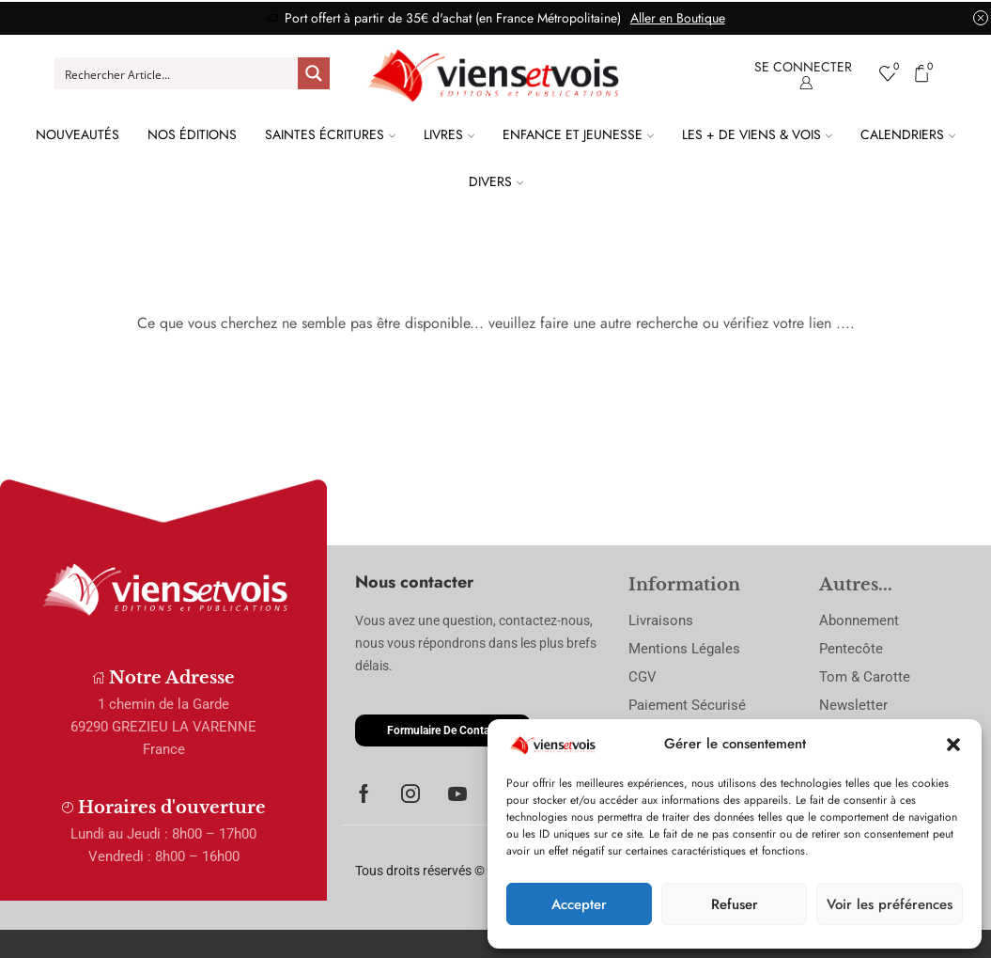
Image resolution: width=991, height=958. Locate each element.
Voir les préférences (889, 904)
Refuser (734, 904)
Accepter (579, 904)
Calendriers (907, 134)
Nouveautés (77, 134)
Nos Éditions (192, 134)
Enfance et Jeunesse (578, 134)
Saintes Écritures (330, 134)
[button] (953, 744)
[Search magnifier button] (314, 73)
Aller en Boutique (677, 17)
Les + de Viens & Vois (757, 134)
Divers (496, 181)
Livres (449, 134)
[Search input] (177, 73)
